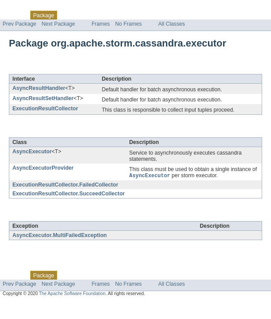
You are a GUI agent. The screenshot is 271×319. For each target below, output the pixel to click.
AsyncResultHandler (38, 88)
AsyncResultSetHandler (43, 98)
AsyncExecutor (32, 151)
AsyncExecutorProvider (43, 168)
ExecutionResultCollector (45, 108)
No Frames (128, 24)
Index (151, 15)
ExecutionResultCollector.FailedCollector (65, 185)
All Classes (171, 24)
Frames (100, 24)
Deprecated (126, 15)
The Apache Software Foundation (72, 294)
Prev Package (19, 24)
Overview (14, 15)
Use (85, 15)
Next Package (58, 24)
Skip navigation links (24, 7)
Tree (101, 15)
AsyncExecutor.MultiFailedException (59, 236)
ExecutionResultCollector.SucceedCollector (68, 194)
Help (169, 15)
